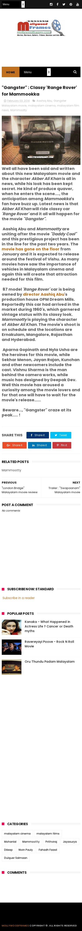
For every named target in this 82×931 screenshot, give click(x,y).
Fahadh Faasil (48, 850)
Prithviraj (51, 842)
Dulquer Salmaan (15, 858)
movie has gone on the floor (30, 249)
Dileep (8, 850)
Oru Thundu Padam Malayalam (50, 661)
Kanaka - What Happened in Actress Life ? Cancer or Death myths (49, 626)
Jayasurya (70, 842)
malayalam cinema (42, 105)
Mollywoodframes (15, 925)
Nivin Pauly (26, 850)
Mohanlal (10, 842)
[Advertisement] (34, 746)
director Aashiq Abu (43, 294)
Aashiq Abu (44, 101)
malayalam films (48, 833)
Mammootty (18, 110)
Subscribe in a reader (19, 598)
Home (10, 72)
